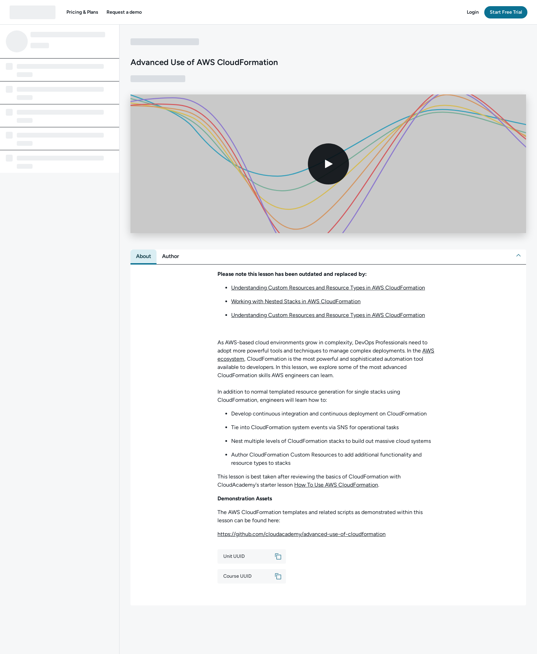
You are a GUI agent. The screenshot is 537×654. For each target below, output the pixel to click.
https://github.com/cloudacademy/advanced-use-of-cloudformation (301, 534)
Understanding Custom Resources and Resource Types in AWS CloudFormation (328, 287)
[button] (82, 12)
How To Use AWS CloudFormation (336, 485)
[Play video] (328, 163)
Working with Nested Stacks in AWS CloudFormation (296, 301)
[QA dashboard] (32, 12)
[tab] (143, 256)
